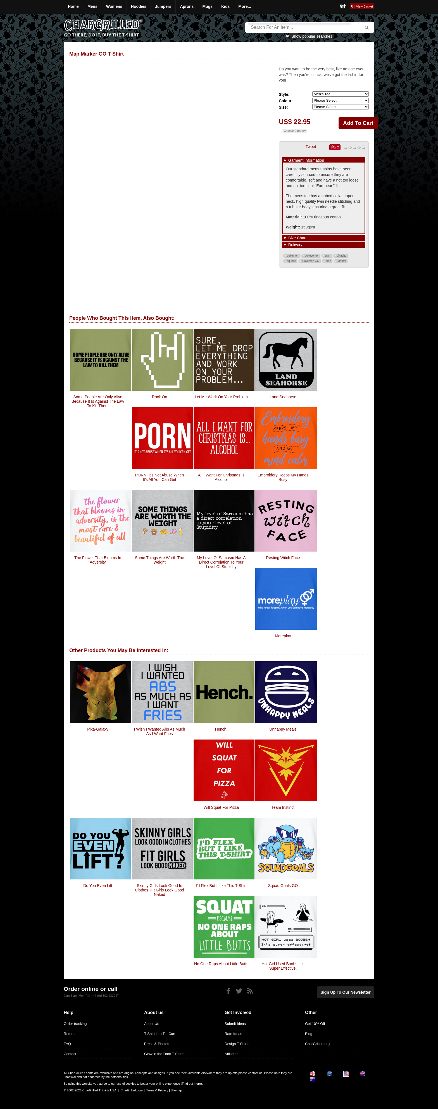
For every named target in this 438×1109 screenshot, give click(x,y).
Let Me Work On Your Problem (221, 397)
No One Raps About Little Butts (221, 964)
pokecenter (311, 255)
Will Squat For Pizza (221, 807)
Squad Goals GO (283, 885)
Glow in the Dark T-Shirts (164, 1054)
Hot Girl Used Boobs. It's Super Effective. (283, 966)
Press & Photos (156, 1044)
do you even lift (97, 885)
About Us (151, 1024)
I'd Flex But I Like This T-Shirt (221, 885)
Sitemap (176, 1090)
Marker (341, 261)
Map (328, 261)
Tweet (311, 146)
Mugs (207, 6)
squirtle (291, 261)
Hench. (221, 729)
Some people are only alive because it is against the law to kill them (98, 401)
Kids (225, 6)
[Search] (299, 27)
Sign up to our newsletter (349, 991)
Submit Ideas (235, 1024)
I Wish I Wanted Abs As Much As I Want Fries (159, 731)
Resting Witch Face (283, 557)
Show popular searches (311, 36)
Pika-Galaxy (97, 729)
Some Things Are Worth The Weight (159, 559)
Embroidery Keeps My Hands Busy (283, 477)
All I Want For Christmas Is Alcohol (221, 477)
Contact (70, 1054)
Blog (308, 1034)
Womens (114, 6)
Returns (70, 1034)
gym (327, 255)
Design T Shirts (237, 1044)
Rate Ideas (233, 1034)
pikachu (341, 255)
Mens (92, 6)
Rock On (159, 397)
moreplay (283, 636)
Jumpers (163, 6)
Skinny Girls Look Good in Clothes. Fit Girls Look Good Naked (159, 890)
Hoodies (138, 6)
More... (244, 6)
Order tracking (75, 1024)
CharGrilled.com (131, 1090)
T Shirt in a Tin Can (159, 1034)
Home (73, 6)
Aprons (187, 6)
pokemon (292, 255)
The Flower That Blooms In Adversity (97, 559)
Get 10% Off (315, 1024)
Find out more (191, 1083)
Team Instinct (283, 807)
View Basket (364, 6)
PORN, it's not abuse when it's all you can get (159, 477)
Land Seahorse (283, 397)
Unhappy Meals (282, 729)
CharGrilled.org (317, 1044)
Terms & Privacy (157, 1090)
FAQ (67, 1044)
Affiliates (231, 1054)
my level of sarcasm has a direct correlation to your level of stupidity (221, 562)
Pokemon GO (310, 261)
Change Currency (295, 130)
